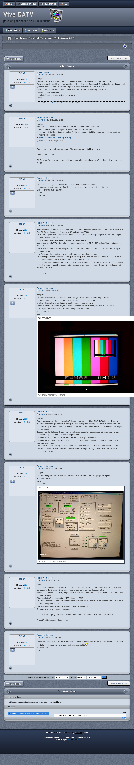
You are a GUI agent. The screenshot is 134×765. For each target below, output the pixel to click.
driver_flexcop (67, 66)
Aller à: (123, 713)
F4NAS (43, 75)
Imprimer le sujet (125, 46)
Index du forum (21, 38)
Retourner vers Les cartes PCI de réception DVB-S (28, 713)
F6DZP (43, 120)
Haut (10, 105)
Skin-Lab (78, 733)
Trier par (78, 677)
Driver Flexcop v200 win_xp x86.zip (54, 138)
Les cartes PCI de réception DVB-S (59, 38)
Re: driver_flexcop (45, 117)
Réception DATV (36, 38)
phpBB (56, 737)
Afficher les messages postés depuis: (48, 677)
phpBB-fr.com (73, 740)
